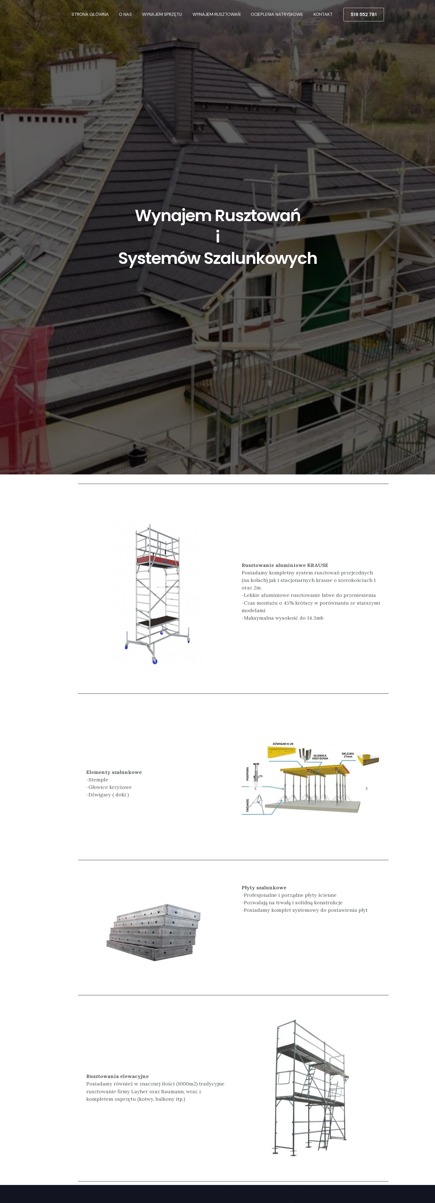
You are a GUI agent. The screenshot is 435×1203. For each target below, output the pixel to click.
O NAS (132, 14)
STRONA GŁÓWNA (98, 14)
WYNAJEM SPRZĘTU (167, 14)
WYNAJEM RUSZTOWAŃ (220, 14)
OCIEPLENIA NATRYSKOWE (279, 14)
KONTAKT (323, 14)
